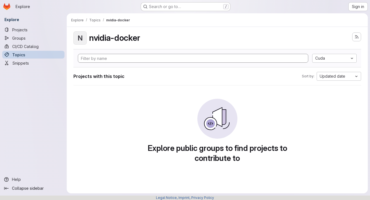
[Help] (33, 179)
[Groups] (33, 38)
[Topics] (33, 55)
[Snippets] (33, 63)
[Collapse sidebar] (33, 188)
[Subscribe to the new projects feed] (356, 36)
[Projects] (33, 30)
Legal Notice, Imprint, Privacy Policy (185, 198)
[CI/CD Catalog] (33, 46)
